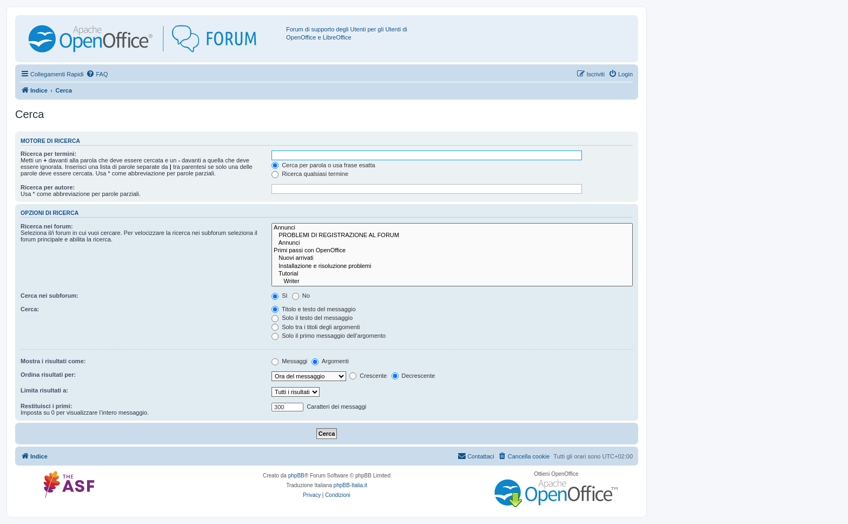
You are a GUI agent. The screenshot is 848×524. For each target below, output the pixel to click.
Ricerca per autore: (48, 187)
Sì (279, 295)
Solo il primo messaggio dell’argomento (328, 335)
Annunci (452, 228)
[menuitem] (97, 74)
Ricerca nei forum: (47, 226)
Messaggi (289, 361)
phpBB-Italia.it (350, 485)
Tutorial (452, 274)
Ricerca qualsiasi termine (309, 174)
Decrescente (413, 375)
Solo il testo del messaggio (312, 318)
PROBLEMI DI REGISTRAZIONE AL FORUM (452, 235)
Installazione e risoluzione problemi (452, 266)
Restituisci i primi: (46, 406)
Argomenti (330, 361)
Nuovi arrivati (452, 258)
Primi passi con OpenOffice (452, 250)
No (301, 295)
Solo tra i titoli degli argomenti (315, 327)
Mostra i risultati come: (53, 361)
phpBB (296, 476)
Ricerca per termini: (48, 153)
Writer (452, 281)
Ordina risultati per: (48, 374)
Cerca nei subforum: (49, 295)
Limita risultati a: (44, 390)
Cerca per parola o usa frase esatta (323, 165)
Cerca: (30, 309)
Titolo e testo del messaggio (313, 309)
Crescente (368, 375)
